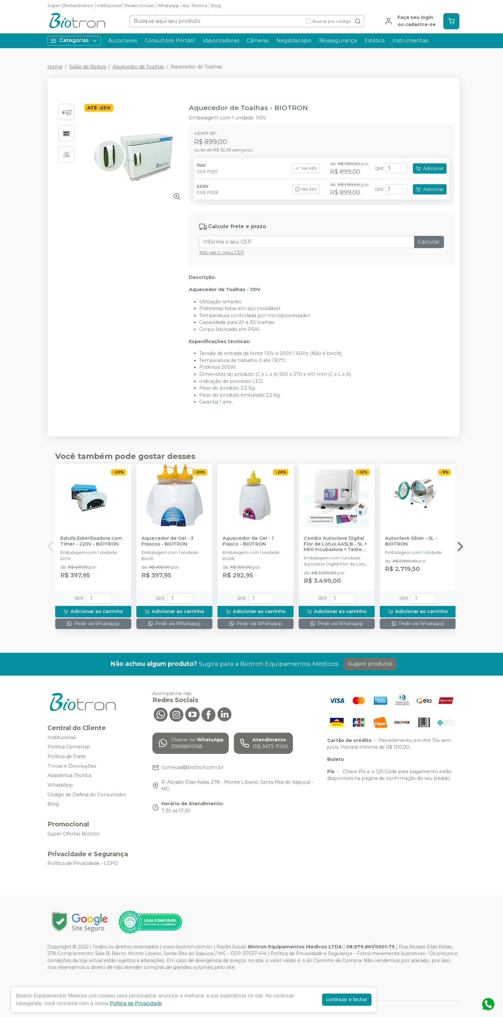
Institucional (109, 5)
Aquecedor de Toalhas (138, 67)
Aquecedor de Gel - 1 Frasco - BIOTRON (248, 541)
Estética (374, 41)
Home (55, 67)
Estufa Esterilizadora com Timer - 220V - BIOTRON (91, 541)
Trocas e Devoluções (71, 766)
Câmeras (258, 41)
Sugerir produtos (370, 664)
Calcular (429, 242)
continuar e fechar (346, 999)
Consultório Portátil (170, 41)
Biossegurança (338, 41)
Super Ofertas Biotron (70, 5)
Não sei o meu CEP (221, 252)
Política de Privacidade (136, 1003)
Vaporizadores (221, 41)
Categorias (74, 40)
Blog (216, 5)
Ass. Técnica (195, 5)
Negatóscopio (293, 41)
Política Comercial (68, 747)
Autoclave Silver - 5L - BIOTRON (411, 541)
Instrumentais (410, 41)
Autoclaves (122, 41)
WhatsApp (168, 5)
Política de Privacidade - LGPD (82, 863)
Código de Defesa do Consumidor (86, 794)
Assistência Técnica (69, 776)
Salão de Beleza (87, 67)
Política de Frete (66, 756)
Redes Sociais (139, 5)
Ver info (306, 168)
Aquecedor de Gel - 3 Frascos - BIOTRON (167, 541)
